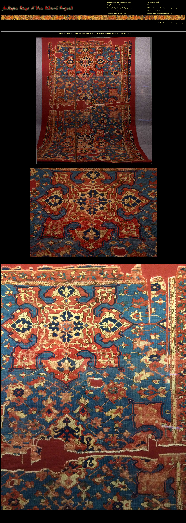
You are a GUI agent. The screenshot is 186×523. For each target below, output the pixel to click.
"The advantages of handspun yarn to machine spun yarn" (122, 10)
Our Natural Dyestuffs (153, 2)
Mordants (149, 5)
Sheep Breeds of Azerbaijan (114, 5)
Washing (119, 8)
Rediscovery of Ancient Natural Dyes (117, 13)
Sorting (114, 8)
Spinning (129, 8)
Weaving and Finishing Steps (155, 10)
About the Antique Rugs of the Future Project (119, 2)
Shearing (109, 8)
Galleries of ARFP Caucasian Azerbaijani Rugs (159, 13)
